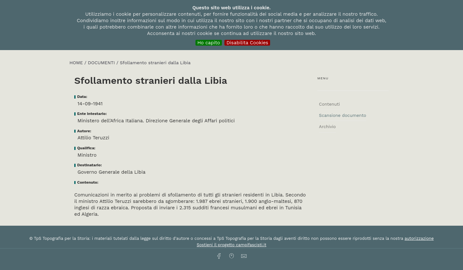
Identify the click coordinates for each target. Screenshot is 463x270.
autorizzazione (419, 238)
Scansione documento (342, 115)
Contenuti (329, 104)
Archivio (327, 126)
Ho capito (208, 43)
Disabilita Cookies (247, 43)
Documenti (102, 62)
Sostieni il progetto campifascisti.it (231, 244)
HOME (76, 62)
